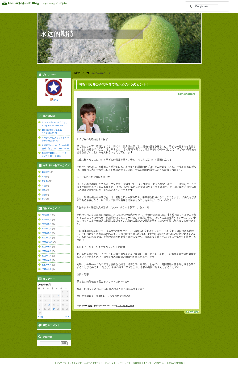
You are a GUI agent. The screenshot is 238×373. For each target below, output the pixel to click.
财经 (44, 199)
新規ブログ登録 (176, 363)
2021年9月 (47, 247)
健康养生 (46, 172)
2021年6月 (47, 260)
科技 (44, 185)
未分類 (45, 181)
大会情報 (137, 363)
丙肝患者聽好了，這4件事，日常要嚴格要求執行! (103, 296)
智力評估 (128, 146)
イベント (147, 363)
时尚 (44, 176)
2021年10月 (47, 242)
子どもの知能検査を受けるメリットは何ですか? (103, 281)
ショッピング (75, 363)
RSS (55, 100)
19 (49, 305)
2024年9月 (47, 215)
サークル (98, 363)
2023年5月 (47, 224)
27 (54, 309)
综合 (90, 305)
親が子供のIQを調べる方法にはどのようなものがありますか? (110, 288)
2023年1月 (47, 228)
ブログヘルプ (160, 363)
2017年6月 (47, 265)
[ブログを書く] (61, 3)
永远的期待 (57, 33)
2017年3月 (47, 269)
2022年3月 (47, 238)
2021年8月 (47, 251)
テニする (109, 363)
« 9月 (40, 317)
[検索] (206, 6)
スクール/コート (123, 363)
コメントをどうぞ (126, 305)
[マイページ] (47, 3)
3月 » (66, 317)
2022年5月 (47, 233)
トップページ (61, 363)
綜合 (44, 190)
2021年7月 (47, 256)
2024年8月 (47, 219)
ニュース (88, 363)
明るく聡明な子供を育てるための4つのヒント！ (113, 84)
